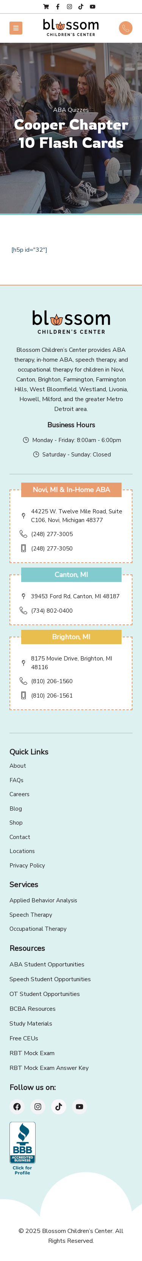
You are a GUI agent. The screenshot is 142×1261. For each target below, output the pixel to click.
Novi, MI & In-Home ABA (71, 489)
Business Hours (71, 425)
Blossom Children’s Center (77, 1231)
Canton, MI (71, 574)
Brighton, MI (71, 636)
